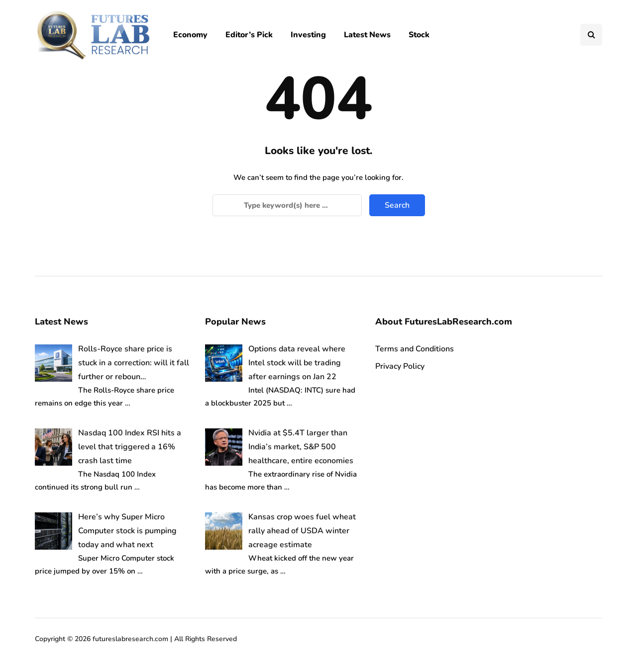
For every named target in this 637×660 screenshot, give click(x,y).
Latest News (367, 34)
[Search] (287, 205)
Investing (308, 34)
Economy (190, 34)
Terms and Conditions (414, 348)
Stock (419, 34)
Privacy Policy (400, 366)
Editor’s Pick (249, 34)
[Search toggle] (591, 35)
